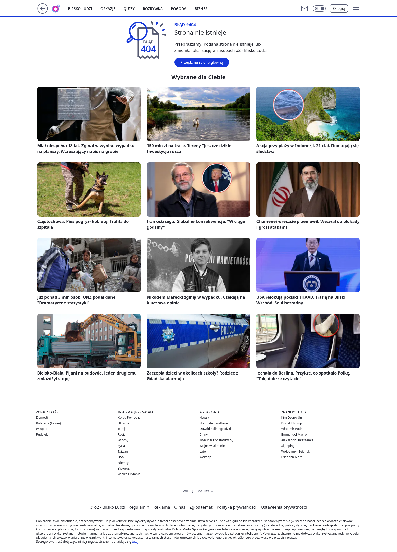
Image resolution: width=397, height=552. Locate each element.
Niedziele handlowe (214, 423)
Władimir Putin (292, 429)
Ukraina (123, 423)
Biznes (201, 8)
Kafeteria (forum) (48, 423)
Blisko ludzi (80, 8)
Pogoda (178, 8)
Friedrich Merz (291, 457)
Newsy (204, 417)
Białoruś (124, 468)
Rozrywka (153, 8)
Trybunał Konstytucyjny (216, 440)
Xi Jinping (288, 446)
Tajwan (123, 451)
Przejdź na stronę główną (202, 62)
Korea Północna (129, 417)
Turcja (122, 429)
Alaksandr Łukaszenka (297, 440)
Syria (121, 446)
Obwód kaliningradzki (215, 429)
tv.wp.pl (42, 429)
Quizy (129, 8)
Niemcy (123, 463)
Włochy (123, 440)
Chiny (204, 434)
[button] (356, 8)
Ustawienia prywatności (283, 507)
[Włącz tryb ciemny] (319, 8)
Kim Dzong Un (291, 417)
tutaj (135, 541)
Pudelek (42, 434)
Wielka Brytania (129, 474)
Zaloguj (339, 8)
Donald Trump (291, 423)
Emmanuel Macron (295, 434)
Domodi (42, 417)
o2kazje (107, 8)
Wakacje (205, 457)
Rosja (122, 434)
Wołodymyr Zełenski (296, 451)
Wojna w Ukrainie (212, 446)
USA (121, 457)
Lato (203, 451)
